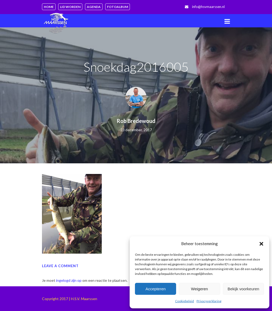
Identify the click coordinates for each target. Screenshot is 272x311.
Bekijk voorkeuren (243, 289)
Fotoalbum (117, 7)
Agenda (94, 7)
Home (49, 7)
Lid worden (70, 7)
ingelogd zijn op (69, 280)
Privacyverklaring (209, 301)
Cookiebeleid (184, 301)
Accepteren (156, 289)
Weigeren (199, 289)
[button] (261, 243)
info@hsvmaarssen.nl (208, 7)
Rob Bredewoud (136, 121)
